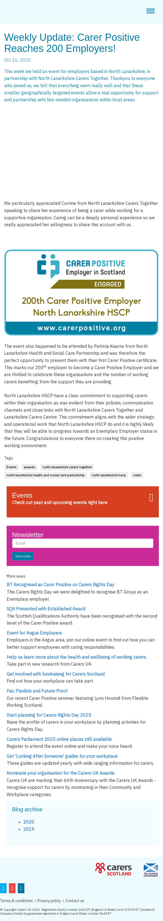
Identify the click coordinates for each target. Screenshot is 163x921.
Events (22, 495)
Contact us (74, 900)
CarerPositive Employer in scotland (28, 11)
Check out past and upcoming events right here (59, 502)
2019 (28, 829)
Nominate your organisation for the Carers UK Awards (60, 773)
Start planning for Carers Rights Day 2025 (49, 715)
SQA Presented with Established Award (46, 609)
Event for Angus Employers (34, 633)
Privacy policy (49, 900)
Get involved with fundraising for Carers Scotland (56, 674)
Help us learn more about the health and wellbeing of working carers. (77, 657)
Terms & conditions (16, 900)
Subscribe (22, 556)
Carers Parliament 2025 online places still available (59, 739)
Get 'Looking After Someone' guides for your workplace (62, 756)
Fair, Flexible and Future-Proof (37, 691)
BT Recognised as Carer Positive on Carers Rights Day (60, 584)
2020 (28, 822)
